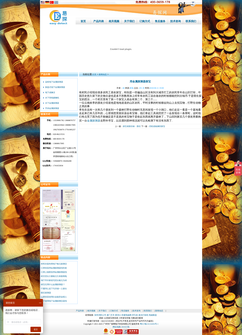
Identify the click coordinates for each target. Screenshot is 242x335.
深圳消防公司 (100, 315)
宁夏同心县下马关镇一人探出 (54, 288)
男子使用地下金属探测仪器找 (54, 301)
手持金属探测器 (52, 108)
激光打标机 (143, 315)
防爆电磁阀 (127, 315)
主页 (94, 74)
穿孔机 (135, 315)
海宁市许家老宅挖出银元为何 (54, 280)
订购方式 (114, 311)
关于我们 (103, 311)
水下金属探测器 (52, 103)
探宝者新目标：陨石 (132, 126)
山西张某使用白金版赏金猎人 (54, 297)
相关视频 (91, 311)
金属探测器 (93, 120)
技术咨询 (136, 311)
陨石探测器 (46, 293)
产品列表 (80, 311)
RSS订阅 (125, 327)
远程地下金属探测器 (54, 82)
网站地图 (117, 327)
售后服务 (125, 311)
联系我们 (148, 311)
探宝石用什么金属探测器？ (53, 284)
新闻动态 (103, 74)
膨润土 (118, 315)
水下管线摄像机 (52, 98)
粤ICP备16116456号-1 (149, 324)
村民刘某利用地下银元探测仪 (54, 264)
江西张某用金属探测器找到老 (54, 268)
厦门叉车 (111, 315)
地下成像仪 (50, 92)
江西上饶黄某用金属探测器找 (54, 272)
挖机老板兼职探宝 (157, 126)
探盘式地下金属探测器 (55, 87)
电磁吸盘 (153, 315)
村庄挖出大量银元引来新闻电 (54, 276)
